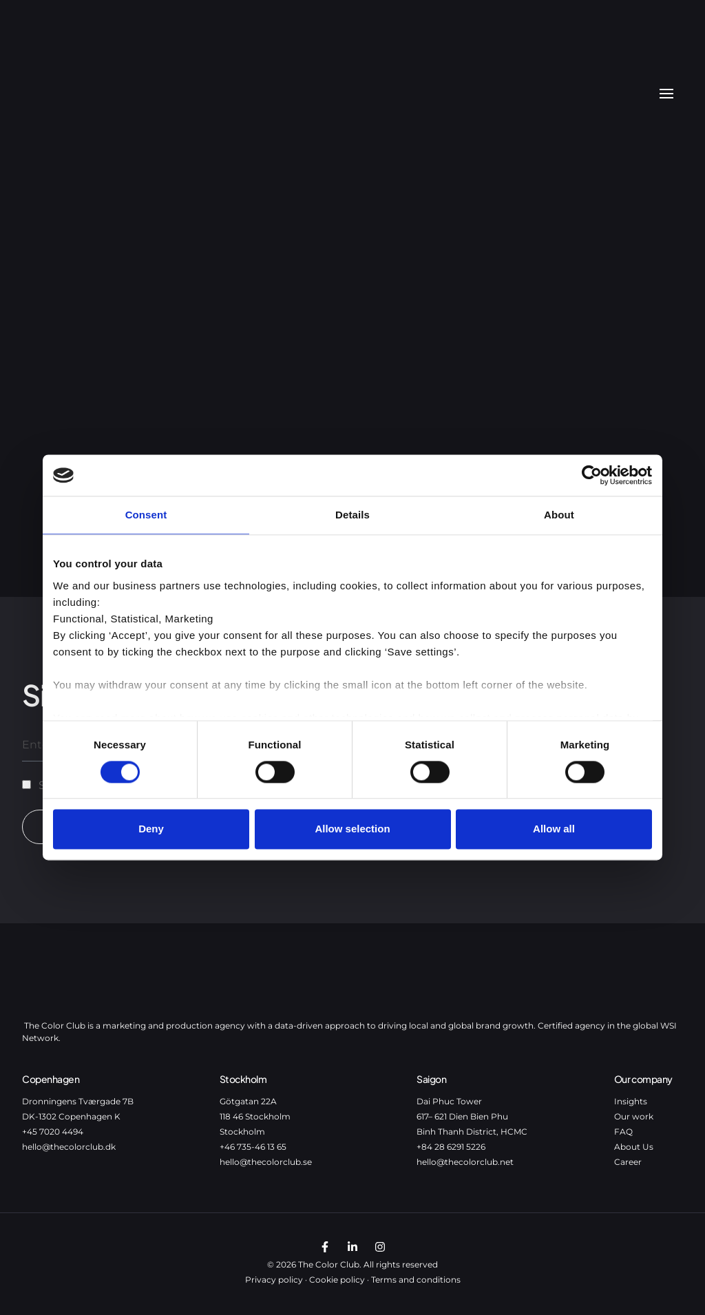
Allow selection (352, 829)
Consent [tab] (146, 514)
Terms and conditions (416, 1279)
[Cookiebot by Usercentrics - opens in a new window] (592, 475)
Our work (633, 1116)
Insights (630, 1101)
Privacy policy (274, 1279)
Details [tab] (352, 514)
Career (628, 1162)
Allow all (554, 829)
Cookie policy (337, 1279)
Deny (151, 829)
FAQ (623, 1131)
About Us (633, 1147)
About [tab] (559, 514)
